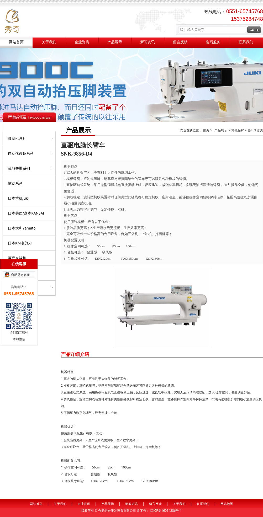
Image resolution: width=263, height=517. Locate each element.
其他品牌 (237, 130)
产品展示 (114, 42)
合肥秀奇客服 (20, 275)
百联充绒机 (17, 257)
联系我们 (246, 42)
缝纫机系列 (30, 138)
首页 (206, 130)
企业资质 (82, 42)
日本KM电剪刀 (20, 243)
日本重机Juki (18, 198)
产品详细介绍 (75, 354)
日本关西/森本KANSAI (26, 213)
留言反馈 (180, 42)
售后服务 (213, 42)
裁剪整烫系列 (30, 168)
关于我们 (49, 42)
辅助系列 (30, 183)
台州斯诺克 (255, 130)
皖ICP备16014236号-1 (166, 510)
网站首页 (16, 42)
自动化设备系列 (30, 153)
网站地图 (226, 504)
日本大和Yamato (22, 228)
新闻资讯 (147, 42)
